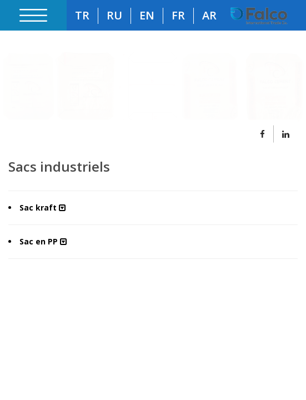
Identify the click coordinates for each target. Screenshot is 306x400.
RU (114, 15)
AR (209, 15)
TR (82, 15)
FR (178, 15)
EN (146, 15)
